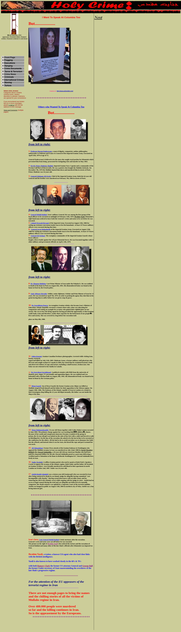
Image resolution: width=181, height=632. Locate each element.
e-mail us (11, 105)
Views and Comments (10, 110)
